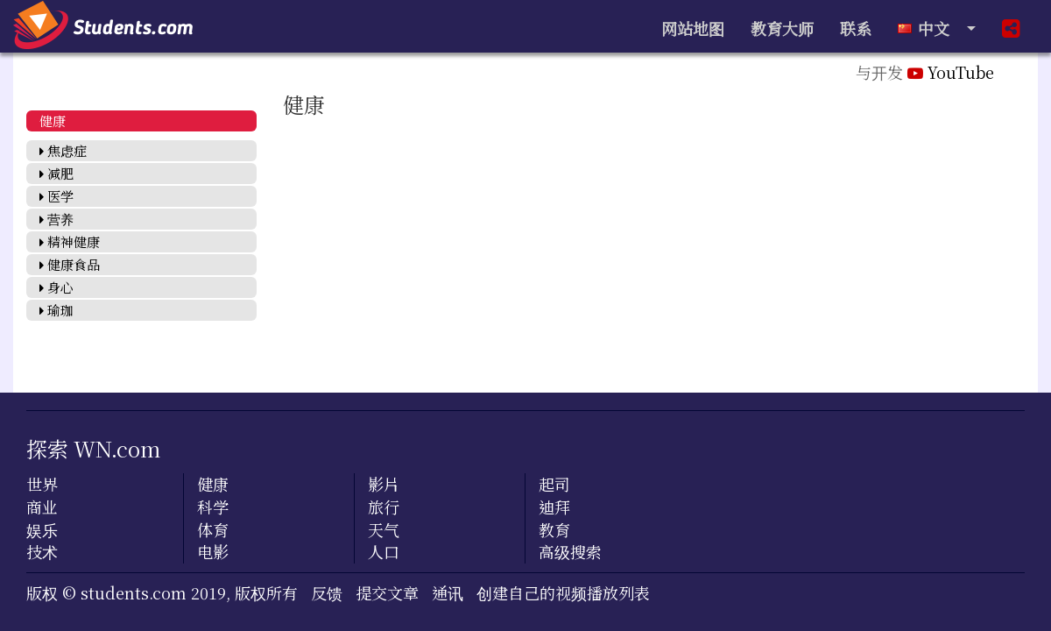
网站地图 (692, 28)
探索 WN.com (93, 448)
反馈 (326, 592)
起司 (554, 483)
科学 (213, 506)
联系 (855, 28)
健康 (52, 120)
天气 (383, 529)
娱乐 (42, 529)
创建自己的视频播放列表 (563, 592)
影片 (383, 483)
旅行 (383, 506)
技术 (42, 551)
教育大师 (782, 28)
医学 (56, 196)
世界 (42, 483)
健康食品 (69, 264)
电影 (213, 551)
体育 (213, 529)
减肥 (56, 173)
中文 (930, 28)
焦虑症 (63, 150)
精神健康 (69, 241)
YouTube (950, 71)
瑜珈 (56, 310)
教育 (554, 529)
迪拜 (554, 506)
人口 (383, 551)
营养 (56, 218)
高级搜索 (570, 551)
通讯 (447, 592)
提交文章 (387, 592)
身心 (56, 287)
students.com (134, 592)
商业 (42, 506)
